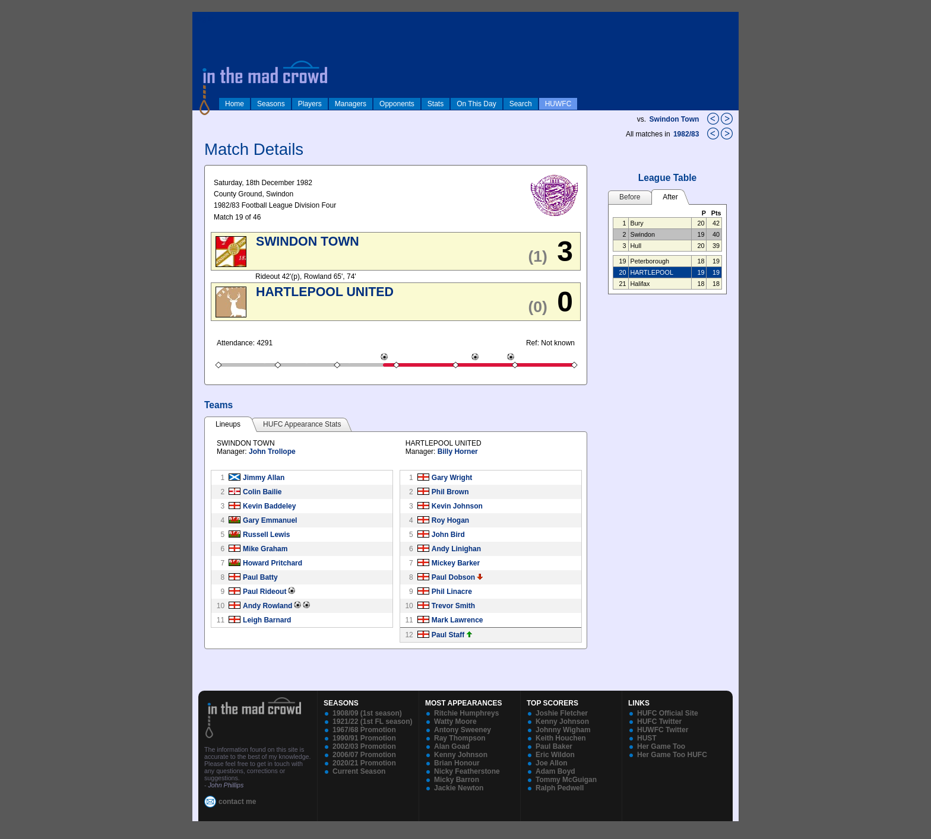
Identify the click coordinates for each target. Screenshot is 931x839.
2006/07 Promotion (364, 755)
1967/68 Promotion (364, 730)
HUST (647, 738)
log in (204, 19)
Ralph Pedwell (560, 788)
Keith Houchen (561, 738)
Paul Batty (260, 577)
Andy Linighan (456, 549)
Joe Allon (552, 763)
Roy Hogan (450, 520)
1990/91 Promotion (364, 738)
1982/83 (687, 134)
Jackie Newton (458, 788)
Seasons (271, 104)
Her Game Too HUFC (672, 755)
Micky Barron (456, 780)
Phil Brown (450, 492)
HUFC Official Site (667, 713)
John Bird (448, 534)
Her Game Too (661, 746)
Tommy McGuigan (566, 780)
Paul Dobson (453, 577)
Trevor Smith (453, 606)
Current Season (358, 771)
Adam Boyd (555, 771)
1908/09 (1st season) (367, 713)
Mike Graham (265, 549)
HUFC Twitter (659, 721)
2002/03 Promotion (364, 746)
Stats (436, 104)
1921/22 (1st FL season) (372, 721)
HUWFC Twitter (662, 730)
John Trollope (272, 451)
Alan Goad (452, 746)
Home (234, 104)
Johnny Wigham (563, 730)
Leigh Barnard (267, 620)
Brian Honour (457, 763)
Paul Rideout (264, 591)
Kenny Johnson (460, 755)
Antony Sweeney (462, 730)
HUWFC (558, 104)
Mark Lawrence (457, 620)
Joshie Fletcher (562, 713)
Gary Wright (452, 477)
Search (520, 104)
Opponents (396, 104)
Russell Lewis (266, 534)
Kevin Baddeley (269, 506)
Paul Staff (448, 635)
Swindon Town (674, 119)
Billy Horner (458, 451)
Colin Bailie (262, 492)
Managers (350, 104)
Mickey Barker (456, 563)
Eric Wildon (555, 755)
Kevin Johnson (457, 506)
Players (310, 104)
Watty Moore (455, 721)
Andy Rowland (267, 606)
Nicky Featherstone (467, 771)
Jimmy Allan (263, 477)
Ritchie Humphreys (466, 713)
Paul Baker (554, 746)
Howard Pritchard (272, 563)
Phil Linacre (452, 591)
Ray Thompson (460, 738)
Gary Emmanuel (270, 520)
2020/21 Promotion (364, 763)
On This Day (476, 104)
